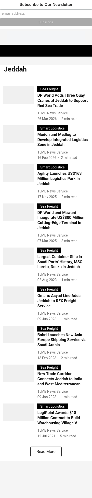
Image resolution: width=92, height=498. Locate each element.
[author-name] (53, 113)
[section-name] (49, 89)
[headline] (63, 100)
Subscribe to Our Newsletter (46, 4)
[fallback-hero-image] (20, 103)
